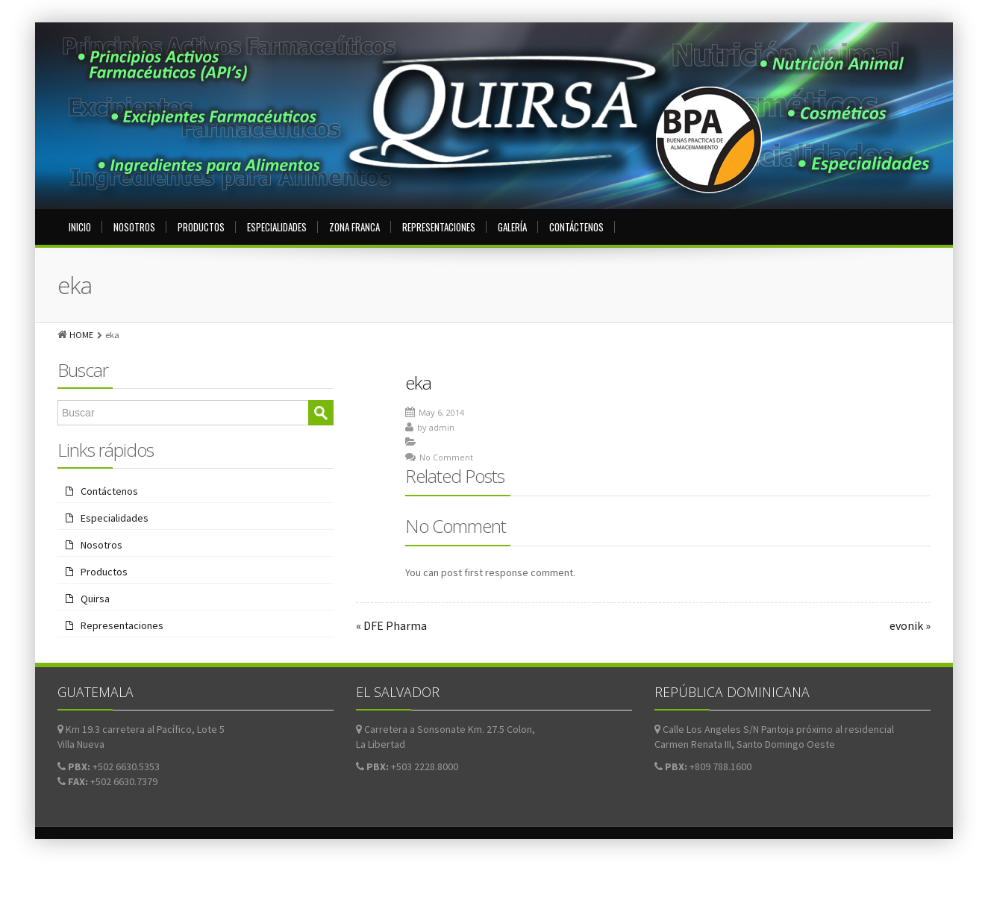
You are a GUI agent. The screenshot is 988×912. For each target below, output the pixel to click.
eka (418, 382)
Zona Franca (354, 226)
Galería (512, 226)
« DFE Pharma (391, 625)
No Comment (446, 457)
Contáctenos (576, 226)
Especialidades (277, 226)
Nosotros (134, 226)
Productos (201, 226)
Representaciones (438, 226)
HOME (81, 334)
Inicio (80, 226)
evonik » (910, 625)
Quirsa (95, 598)
